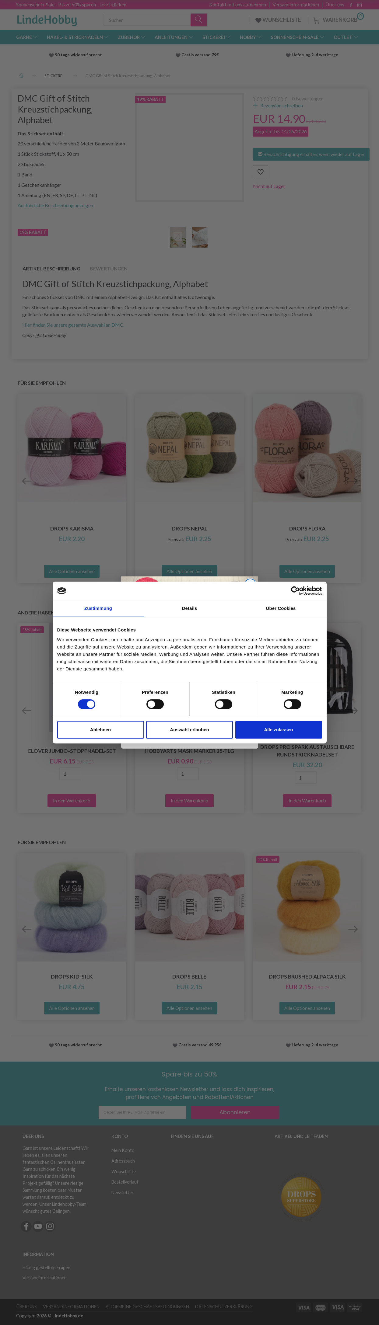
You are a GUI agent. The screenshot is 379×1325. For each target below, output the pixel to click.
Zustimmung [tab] (98, 608)
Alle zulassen (278, 729)
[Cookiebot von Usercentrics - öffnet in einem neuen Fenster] (295, 590)
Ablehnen (100, 729)
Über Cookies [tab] (281, 608)
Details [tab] (189, 608)
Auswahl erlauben (189, 729)
